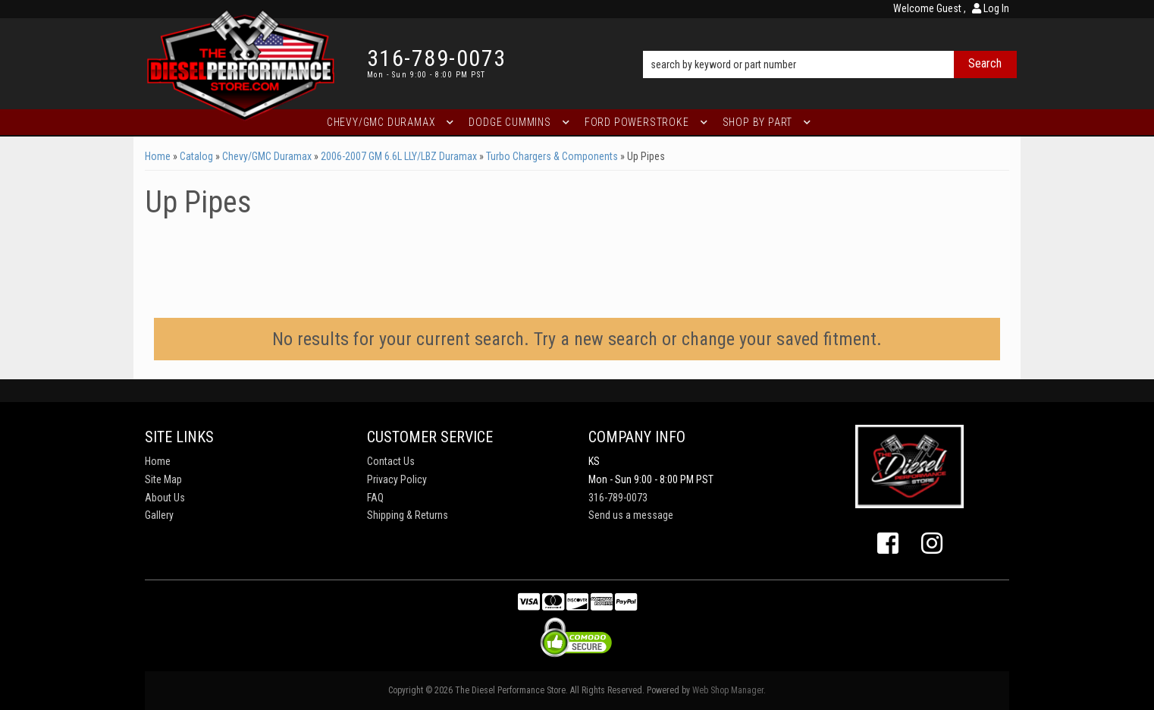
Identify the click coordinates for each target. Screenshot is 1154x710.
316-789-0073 (618, 498)
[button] (830, 43)
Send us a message (630, 515)
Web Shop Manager (728, 690)
